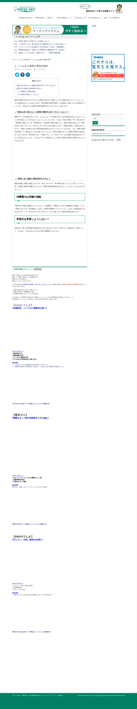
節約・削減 (38, 269)
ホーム (15, 17)
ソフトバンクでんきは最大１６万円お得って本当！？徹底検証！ (42, 47)
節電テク (50, 18)
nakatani (18, 69)
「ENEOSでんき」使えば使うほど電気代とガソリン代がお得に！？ (43, 44)
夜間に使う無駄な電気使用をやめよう (29, 88)
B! (28, 74)
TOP (13, 695)
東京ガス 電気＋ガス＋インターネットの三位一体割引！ (30, 487)
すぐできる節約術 (23, 59)
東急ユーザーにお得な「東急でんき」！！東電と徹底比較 (39, 53)
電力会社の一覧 (80, 18)
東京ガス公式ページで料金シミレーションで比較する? (29, 524)
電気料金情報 (39, 18)
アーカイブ (52, 695)
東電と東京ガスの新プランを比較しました (34, 41)
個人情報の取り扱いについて (38, 695)
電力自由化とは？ (95, 18)
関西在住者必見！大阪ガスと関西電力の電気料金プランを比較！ (42, 50)
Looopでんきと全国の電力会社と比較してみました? (31, 364)
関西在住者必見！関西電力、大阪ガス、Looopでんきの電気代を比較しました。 (40, 366)
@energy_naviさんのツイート (102, 133)
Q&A (105, 18)
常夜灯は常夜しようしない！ (29, 94)
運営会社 (25, 695)
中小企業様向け (115, 18)
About (18, 695)
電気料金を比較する (26, 18)
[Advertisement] (49, 159)
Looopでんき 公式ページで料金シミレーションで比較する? (31, 403)
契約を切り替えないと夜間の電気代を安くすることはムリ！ (36, 85)
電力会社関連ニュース (64, 18)
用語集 (60, 695)
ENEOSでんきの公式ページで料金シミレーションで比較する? (31, 632)
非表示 (38, 81)
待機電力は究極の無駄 (26, 91)
